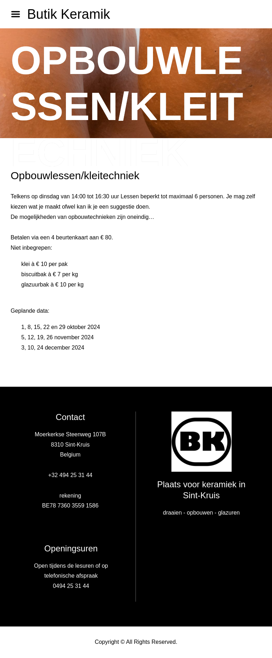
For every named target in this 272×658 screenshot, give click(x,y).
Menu (18, 14)
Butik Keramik (68, 14)
